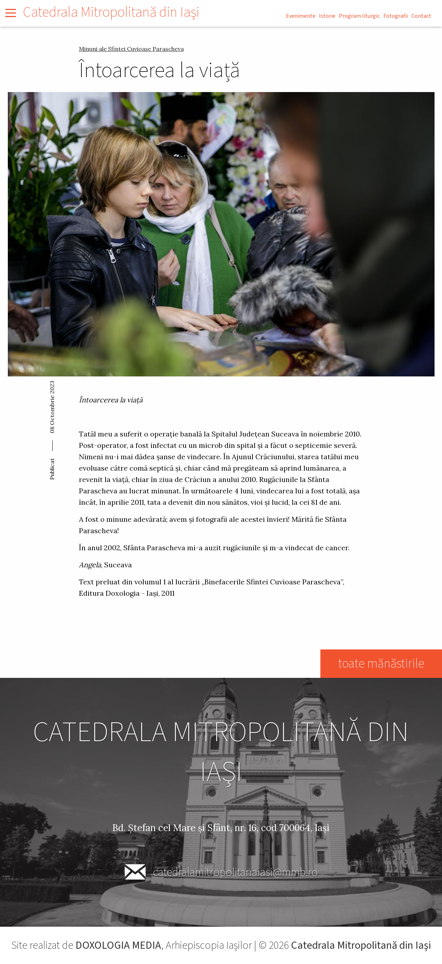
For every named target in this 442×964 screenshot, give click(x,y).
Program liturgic (359, 16)
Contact (421, 16)
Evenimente (300, 16)
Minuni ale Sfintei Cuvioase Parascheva (131, 48)
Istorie (327, 16)
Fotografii (395, 16)
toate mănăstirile (380, 663)
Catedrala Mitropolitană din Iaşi (111, 12)
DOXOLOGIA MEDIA (118, 945)
